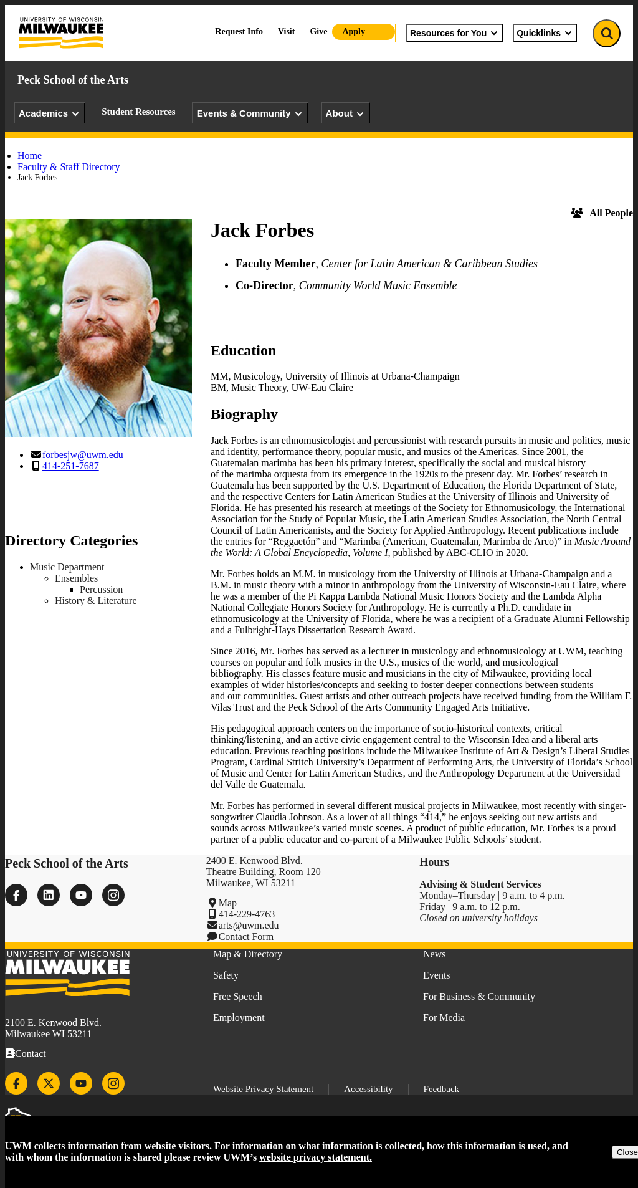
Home (29, 155)
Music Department (67, 567)
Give (318, 31)
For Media (444, 1017)
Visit (286, 31)
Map (228, 903)
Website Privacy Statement (263, 1089)
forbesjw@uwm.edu (82, 454)
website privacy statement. (315, 1157)
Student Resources (138, 112)
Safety (226, 975)
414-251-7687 (70, 466)
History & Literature (96, 600)
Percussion (101, 589)
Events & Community (250, 113)
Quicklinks (545, 33)
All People (602, 213)
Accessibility (368, 1089)
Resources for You (454, 33)
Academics (49, 113)
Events (436, 975)
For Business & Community (479, 996)
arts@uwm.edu (249, 925)
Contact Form (246, 936)
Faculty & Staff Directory (68, 166)
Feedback (441, 1089)
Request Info (239, 31)
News (434, 954)
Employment (239, 1017)
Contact (30, 1053)
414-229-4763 (247, 914)
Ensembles (76, 578)
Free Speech (237, 996)
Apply (353, 31)
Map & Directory (247, 954)
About (345, 113)
